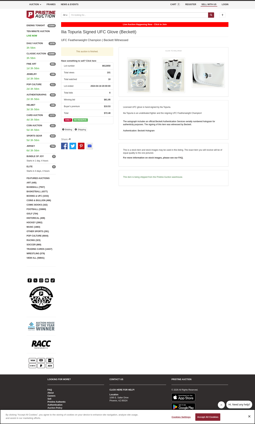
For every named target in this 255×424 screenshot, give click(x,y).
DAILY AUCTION (35, 43)
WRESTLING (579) (36, 253)
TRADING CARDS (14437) (39, 249)
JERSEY (31, 146)
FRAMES (51, 4)
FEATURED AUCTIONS (38, 178)
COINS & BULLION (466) (39, 200)
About (50, 393)
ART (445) (31, 182)
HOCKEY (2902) (34, 222)
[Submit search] (211, 15)
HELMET (31, 105)
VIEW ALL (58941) (35, 258)
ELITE (30, 166)
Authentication (54, 405)
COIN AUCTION (34, 125)
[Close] (249, 416)
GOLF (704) (32, 213)
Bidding (67, 129)
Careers (51, 396)
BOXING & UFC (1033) (38, 196)
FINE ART (31, 64)
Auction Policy (54, 408)
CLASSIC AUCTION (36, 53)
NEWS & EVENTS (69, 4)
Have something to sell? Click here (78, 61)
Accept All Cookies (208, 417)
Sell (49, 399)
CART (175, 4)
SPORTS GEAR (34, 136)
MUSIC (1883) (33, 227)
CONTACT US (116, 379)
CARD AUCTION (35, 115)
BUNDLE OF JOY (35, 156)
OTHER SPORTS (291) (38, 231)
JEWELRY (32, 74)
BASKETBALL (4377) (37, 191)
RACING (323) (34, 240)
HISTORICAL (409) (36, 218)
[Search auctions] (138, 15)
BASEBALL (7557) (36, 187)
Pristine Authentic (56, 402)
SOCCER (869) (34, 244)
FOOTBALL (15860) (36, 209)
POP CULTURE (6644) (37, 236)
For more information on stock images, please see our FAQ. (153, 157)
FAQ (49, 390)
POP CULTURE (34, 84)
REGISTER (190, 4)
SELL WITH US (209, 4)
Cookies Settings (181, 417)
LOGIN (225, 4)
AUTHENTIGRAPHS (36, 94)
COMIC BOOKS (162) (37, 205)
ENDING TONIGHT (36, 25)
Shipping (80, 129)
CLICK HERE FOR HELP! (121, 390)
